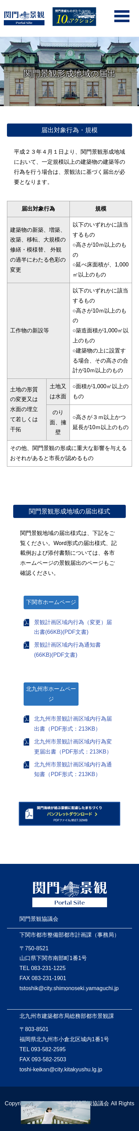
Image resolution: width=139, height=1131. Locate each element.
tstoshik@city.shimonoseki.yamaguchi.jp (68, 988)
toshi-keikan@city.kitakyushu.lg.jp (60, 1069)
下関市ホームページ (51, 602)
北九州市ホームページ (51, 694)
